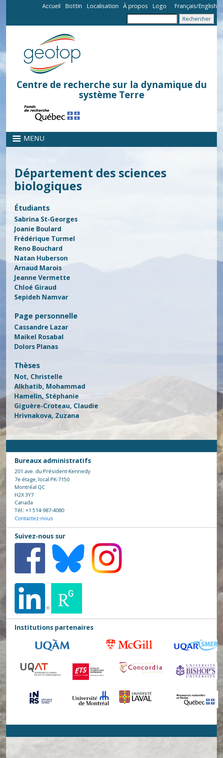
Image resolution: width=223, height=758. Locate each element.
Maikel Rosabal (39, 336)
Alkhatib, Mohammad (49, 386)
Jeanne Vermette (42, 277)
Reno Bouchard (38, 248)
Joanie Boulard (37, 228)
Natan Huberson (41, 258)
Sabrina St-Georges (46, 219)
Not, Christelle (38, 376)
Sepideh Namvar (41, 297)
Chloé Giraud (35, 287)
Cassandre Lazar (41, 327)
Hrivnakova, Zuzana (46, 415)
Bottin (73, 6)
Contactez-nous (34, 518)
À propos (135, 6)
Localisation (103, 6)
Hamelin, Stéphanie (46, 396)
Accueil (51, 6)
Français (185, 6)
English (207, 6)
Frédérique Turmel (44, 238)
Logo (159, 6)
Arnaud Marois (38, 267)
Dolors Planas (36, 346)
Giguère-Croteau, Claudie (56, 405)
